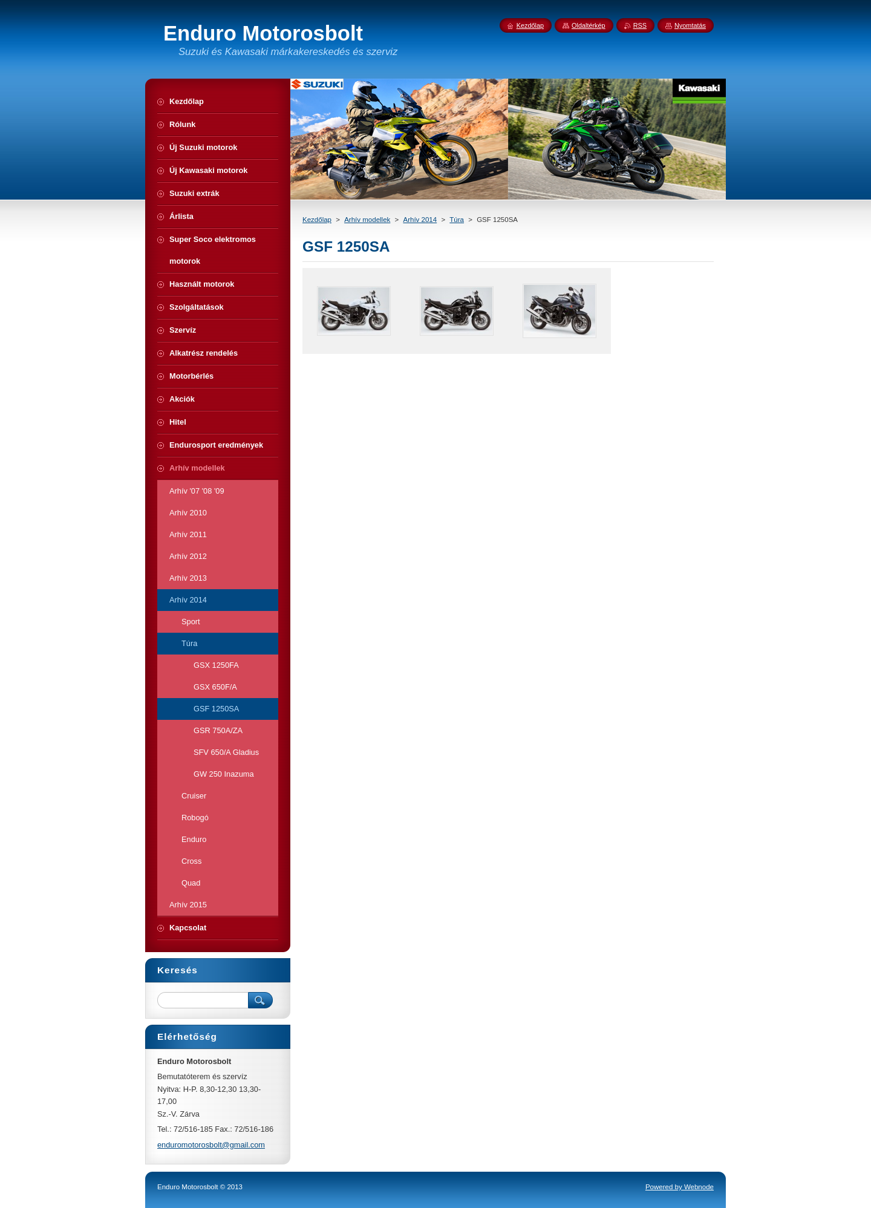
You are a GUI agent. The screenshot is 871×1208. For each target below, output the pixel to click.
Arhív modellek (367, 219)
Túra (456, 219)
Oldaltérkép (588, 25)
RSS (640, 25)
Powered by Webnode (679, 1186)
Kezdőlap (316, 219)
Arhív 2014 (420, 219)
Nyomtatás (690, 25)
